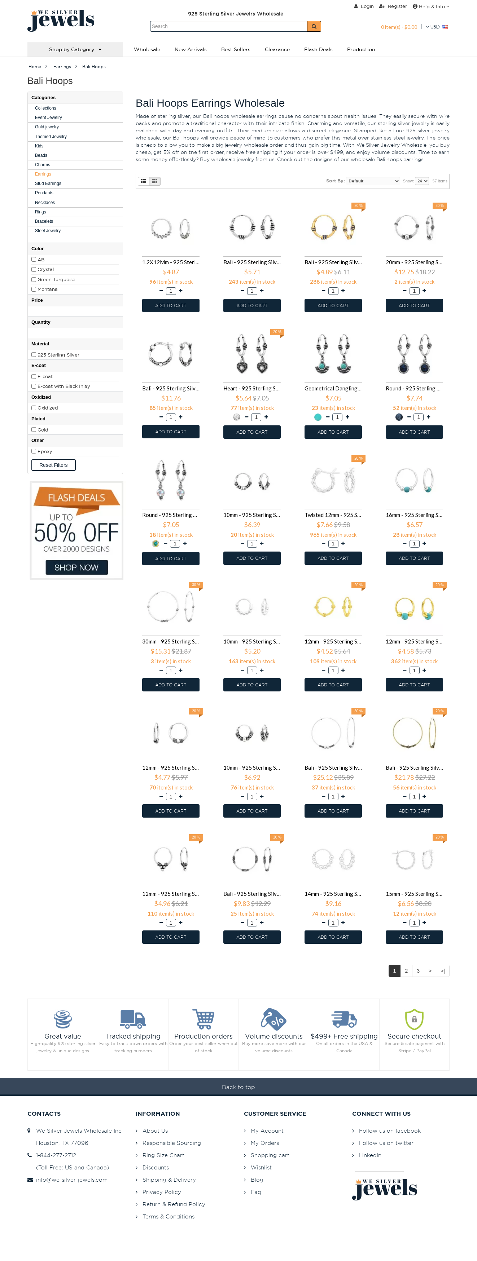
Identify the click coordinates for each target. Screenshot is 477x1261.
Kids (39, 146)
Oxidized (48, 408)
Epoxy (45, 451)
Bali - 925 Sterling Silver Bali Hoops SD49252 (252, 262)
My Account (267, 1130)
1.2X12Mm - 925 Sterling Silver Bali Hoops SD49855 (171, 262)
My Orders (265, 1143)
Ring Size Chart (163, 1155)
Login (364, 6)
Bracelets (44, 221)
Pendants (44, 192)
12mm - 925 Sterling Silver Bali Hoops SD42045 (414, 641)
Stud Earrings (48, 183)
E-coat (45, 376)
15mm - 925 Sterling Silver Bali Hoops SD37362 (414, 893)
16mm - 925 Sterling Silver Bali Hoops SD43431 (414, 515)
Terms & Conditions (168, 1216)
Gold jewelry (47, 126)
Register (393, 6)
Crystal (46, 269)
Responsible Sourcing (172, 1143)
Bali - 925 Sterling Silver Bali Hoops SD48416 (171, 388)
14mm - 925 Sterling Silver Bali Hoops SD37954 (333, 893)
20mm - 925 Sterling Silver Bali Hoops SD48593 (414, 262)
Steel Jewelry (48, 230)
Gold (43, 430)
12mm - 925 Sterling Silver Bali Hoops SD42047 (333, 641)
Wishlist (261, 1167)
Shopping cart (270, 1155)
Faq (256, 1192)
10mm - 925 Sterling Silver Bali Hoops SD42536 (252, 641)
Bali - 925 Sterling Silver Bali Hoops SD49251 (333, 262)
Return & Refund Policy (174, 1204)
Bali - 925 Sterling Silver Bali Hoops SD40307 (414, 767)
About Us (155, 1130)
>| (443, 971)
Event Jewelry (48, 117)
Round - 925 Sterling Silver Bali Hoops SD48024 (171, 515)
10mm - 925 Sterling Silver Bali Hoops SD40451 (252, 767)
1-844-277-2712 (51, 1155)
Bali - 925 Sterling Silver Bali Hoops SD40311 (333, 767)
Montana (48, 289)
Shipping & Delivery (169, 1179)
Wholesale (147, 49)
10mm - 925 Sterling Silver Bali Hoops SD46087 (252, 515)
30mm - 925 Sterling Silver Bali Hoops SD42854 (171, 641)
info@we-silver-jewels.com (67, 1179)
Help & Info (431, 6)
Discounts (156, 1167)
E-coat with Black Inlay (64, 386)
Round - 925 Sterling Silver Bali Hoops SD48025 (414, 388)
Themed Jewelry (51, 136)
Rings (40, 211)
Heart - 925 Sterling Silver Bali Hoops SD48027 (252, 388)
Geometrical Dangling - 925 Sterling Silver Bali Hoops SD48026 (333, 388)
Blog (257, 1179)
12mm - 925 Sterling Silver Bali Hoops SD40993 (171, 767)
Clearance (277, 49)
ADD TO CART (171, 305)
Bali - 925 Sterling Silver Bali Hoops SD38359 (252, 893)
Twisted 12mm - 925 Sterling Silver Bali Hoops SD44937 (333, 515)
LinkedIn (370, 1155)
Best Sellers (235, 49)
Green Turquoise (56, 279)
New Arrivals (191, 49)
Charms (42, 164)
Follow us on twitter (386, 1143)
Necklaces (45, 202)
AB (41, 259)
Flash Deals (318, 49)
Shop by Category (75, 49)
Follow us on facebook (390, 1130)
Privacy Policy (162, 1192)
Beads (41, 155)
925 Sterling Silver (58, 355)
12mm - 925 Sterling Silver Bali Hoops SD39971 (171, 893)
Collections (45, 108)
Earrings (43, 174)
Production (361, 49)
